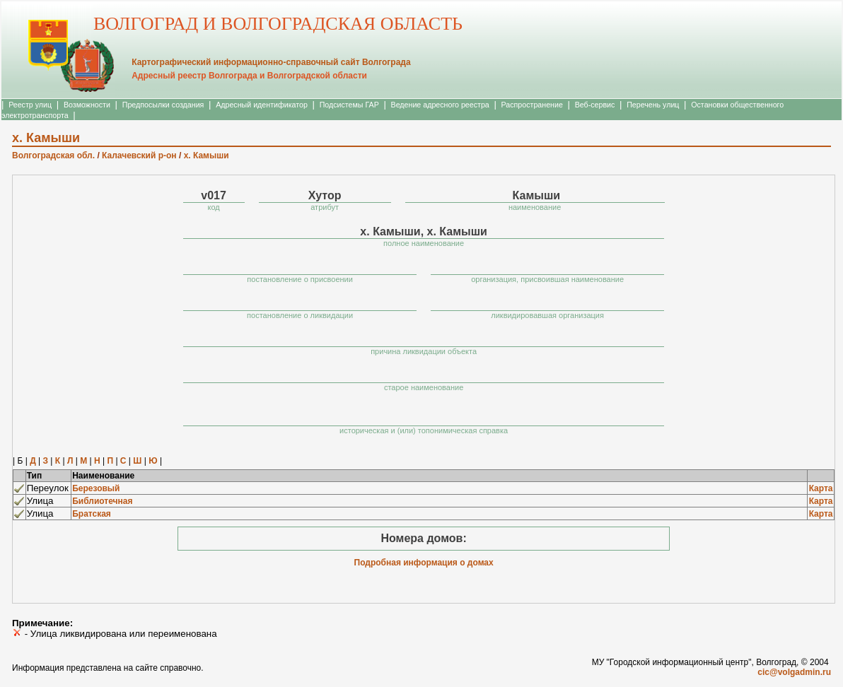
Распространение (532, 104)
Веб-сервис (595, 104)
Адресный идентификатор (262, 104)
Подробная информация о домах (424, 563)
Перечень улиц (652, 104)
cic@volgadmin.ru (794, 672)
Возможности (87, 104)
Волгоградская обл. (53, 155)
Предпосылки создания (163, 104)
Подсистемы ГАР (349, 104)
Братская (91, 514)
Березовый (96, 488)
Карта (821, 488)
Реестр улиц (30, 104)
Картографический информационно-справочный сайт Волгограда (271, 62)
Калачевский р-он (139, 155)
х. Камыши (206, 155)
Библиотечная (102, 501)
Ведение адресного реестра (440, 104)
